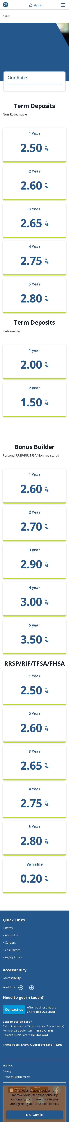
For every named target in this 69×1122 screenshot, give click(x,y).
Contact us (14, 1009)
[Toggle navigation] (63, 4)
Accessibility (12, 978)
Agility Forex (13, 957)
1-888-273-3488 (44, 1012)
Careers (10, 943)
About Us (11, 935)
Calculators (12, 950)
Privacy (7, 1071)
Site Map (8, 1065)
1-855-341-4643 (38, 1035)
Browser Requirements (16, 1077)
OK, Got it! (34, 1114)
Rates (6, 16)
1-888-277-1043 (43, 1030)
